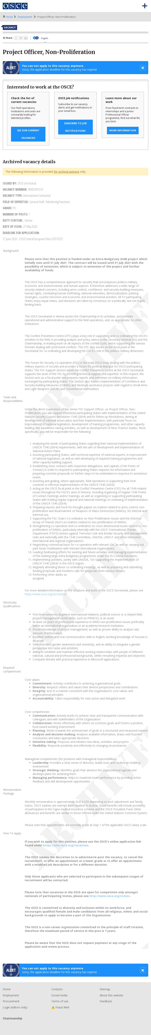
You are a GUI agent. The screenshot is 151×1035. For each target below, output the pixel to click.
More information (122, 130)
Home (9, 17)
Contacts (57, 989)
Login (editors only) (15, 1007)
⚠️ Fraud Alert (60, 1007)
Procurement (11, 1001)
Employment (25, 17)
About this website (111, 995)
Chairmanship (75, 1025)
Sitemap (105, 989)
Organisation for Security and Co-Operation (15, 6)
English (44, 38)
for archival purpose (66, 171)
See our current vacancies (28, 134)
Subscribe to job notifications (75, 127)
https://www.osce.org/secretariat (45, 594)
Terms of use (59, 1001)
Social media (59, 995)
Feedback (106, 1001)
